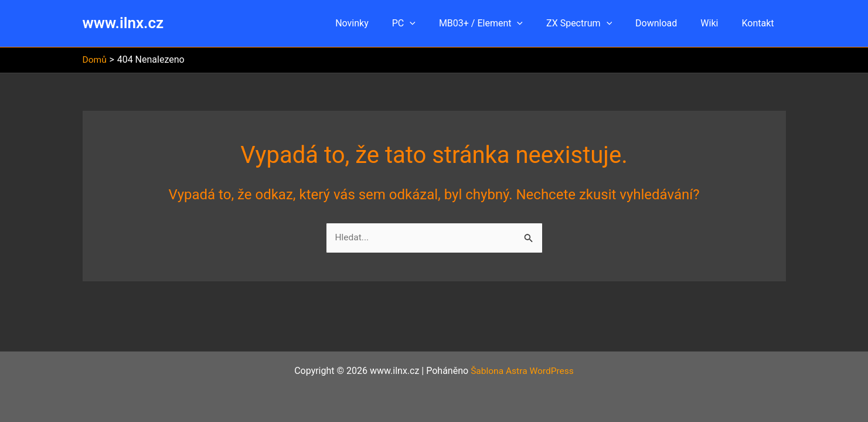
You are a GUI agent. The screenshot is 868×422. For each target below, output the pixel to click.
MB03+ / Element (502, 23)
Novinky (382, 23)
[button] (435, 23)
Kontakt (760, 23)
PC (429, 23)
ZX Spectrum (595, 23)
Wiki (716, 23)
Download (668, 23)
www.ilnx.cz (123, 23)
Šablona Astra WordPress (522, 370)
